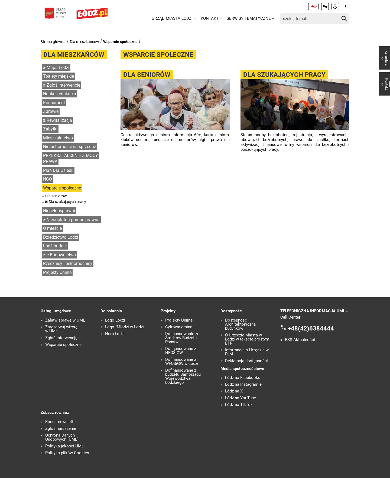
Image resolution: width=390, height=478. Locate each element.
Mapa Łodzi (58, 67)
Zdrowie (50, 111)
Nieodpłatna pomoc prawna (73, 219)
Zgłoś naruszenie (60, 429)
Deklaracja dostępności (246, 361)
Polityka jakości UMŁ (64, 446)
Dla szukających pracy (67, 201)
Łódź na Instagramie (243, 384)
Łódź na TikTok (239, 405)
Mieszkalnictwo (58, 137)
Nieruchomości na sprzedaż (69, 146)
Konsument (54, 102)
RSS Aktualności (300, 340)
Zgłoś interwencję (63, 85)
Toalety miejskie (58, 76)
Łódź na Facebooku (242, 378)
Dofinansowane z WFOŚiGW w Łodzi (181, 362)
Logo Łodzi (115, 320)
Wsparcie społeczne (120, 42)
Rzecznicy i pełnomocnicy (67, 263)
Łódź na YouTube (240, 398)
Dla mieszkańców (84, 42)
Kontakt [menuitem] (210, 18)
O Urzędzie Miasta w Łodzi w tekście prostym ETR (247, 339)
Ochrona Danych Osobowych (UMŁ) (62, 437)
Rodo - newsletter (61, 422)
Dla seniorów (56, 196)
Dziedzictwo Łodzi (60, 237)
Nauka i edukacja (59, 93)
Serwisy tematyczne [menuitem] (249, 18)
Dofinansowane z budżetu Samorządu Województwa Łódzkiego (183, 376)
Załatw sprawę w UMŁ (65, 320)
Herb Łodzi (115, 334)
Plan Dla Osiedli (58, 170)
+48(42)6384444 (311, 328)
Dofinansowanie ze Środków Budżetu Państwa (182, 338)
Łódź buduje (55, 245)
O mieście (52, 228)
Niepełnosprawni (59, 210)
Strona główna (53, 42)
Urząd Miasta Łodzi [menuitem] (172, 18)
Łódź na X (234, 391)
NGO (47, 179)
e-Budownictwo (61, 254)
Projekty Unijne (57, 272)
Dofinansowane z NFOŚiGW (180, 351)
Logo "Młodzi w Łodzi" (125, 327)
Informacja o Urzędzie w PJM (247, 352)
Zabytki (50, 129)
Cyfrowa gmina (178, 327)
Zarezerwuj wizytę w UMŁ (61, 329)
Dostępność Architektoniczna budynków (240, 324)
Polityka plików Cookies (67, 453)
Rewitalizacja (59, 120)
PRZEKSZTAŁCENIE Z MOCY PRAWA (70, 158)
